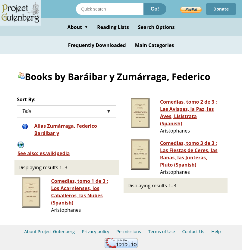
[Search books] (109, 9)
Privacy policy (95, 231)
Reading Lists (113, 27)
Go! (155, 8)
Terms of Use (161, 231)
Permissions (128, 231)
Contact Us (193, 231)
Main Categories (154, 45)
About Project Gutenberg (49, 231)
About (77, 27)
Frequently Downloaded (97, 45)
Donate (221, 9)
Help (216, 231)
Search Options (156, 27)
